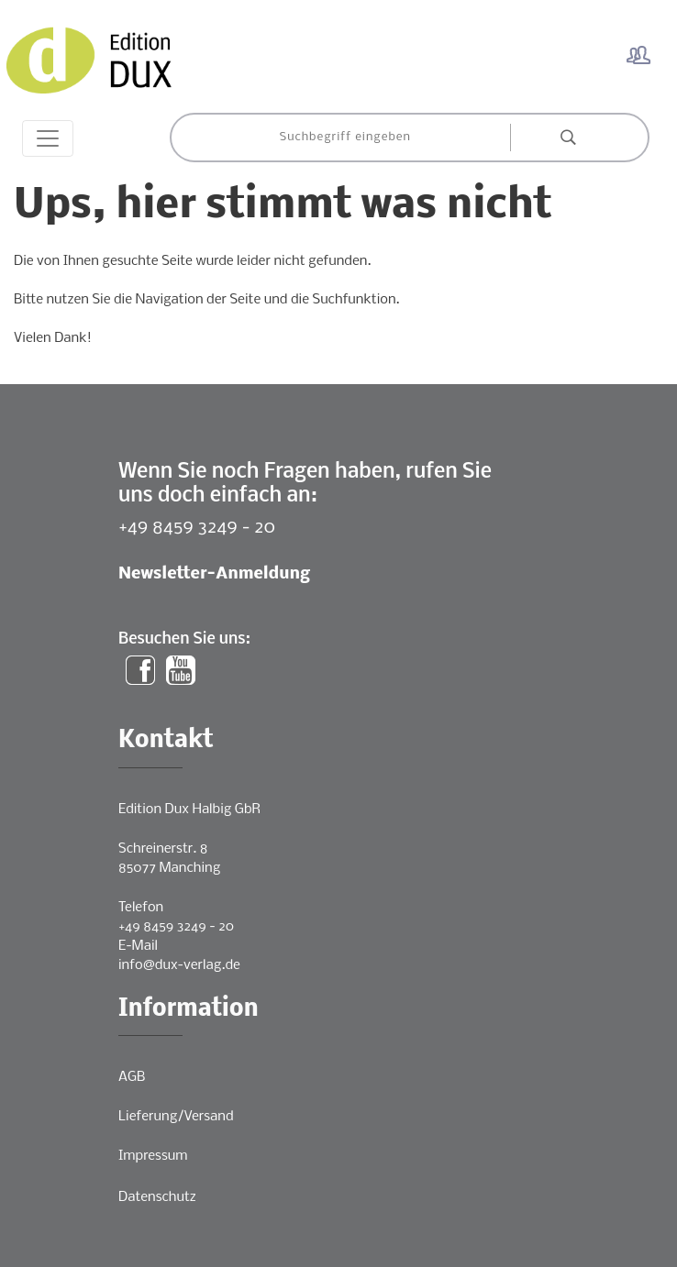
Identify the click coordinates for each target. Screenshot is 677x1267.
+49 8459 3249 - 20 (196, 527)
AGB (131, 1077)
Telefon (140, 907)
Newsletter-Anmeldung (214, 574)
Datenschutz (157, 1197)
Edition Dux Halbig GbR (189, 809)
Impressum (152, 1156)
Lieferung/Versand (176, 1116)
